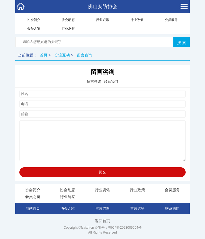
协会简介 (33, 20)
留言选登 (137, 208)
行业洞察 (68, 28)
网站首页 (33, 208)
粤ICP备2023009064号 (124, 227)
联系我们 (172, 208)
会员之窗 (33, 28)
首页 (43, 55)
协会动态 (68, 20)
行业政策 (136, 20)
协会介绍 (68, 208)
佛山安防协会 (102, 6)
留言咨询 (84, 55)
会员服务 (171, 20)
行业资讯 (102, 20)
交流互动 (62, 55)
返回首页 (102, 221)
